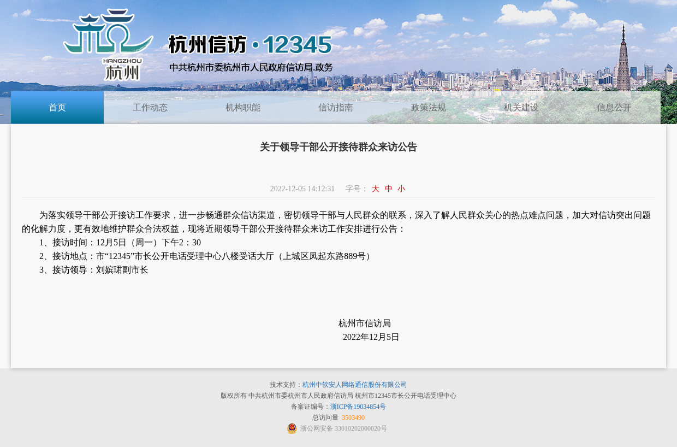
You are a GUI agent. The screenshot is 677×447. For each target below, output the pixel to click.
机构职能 (242, 107)
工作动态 (150, 107)
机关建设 (521, 107)
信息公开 (614, 107)
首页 (57, 107)
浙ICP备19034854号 (358, 406)
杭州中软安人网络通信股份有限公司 (354, 385)
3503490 (353, 417)
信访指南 (335, 107)
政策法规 (428, 107)
